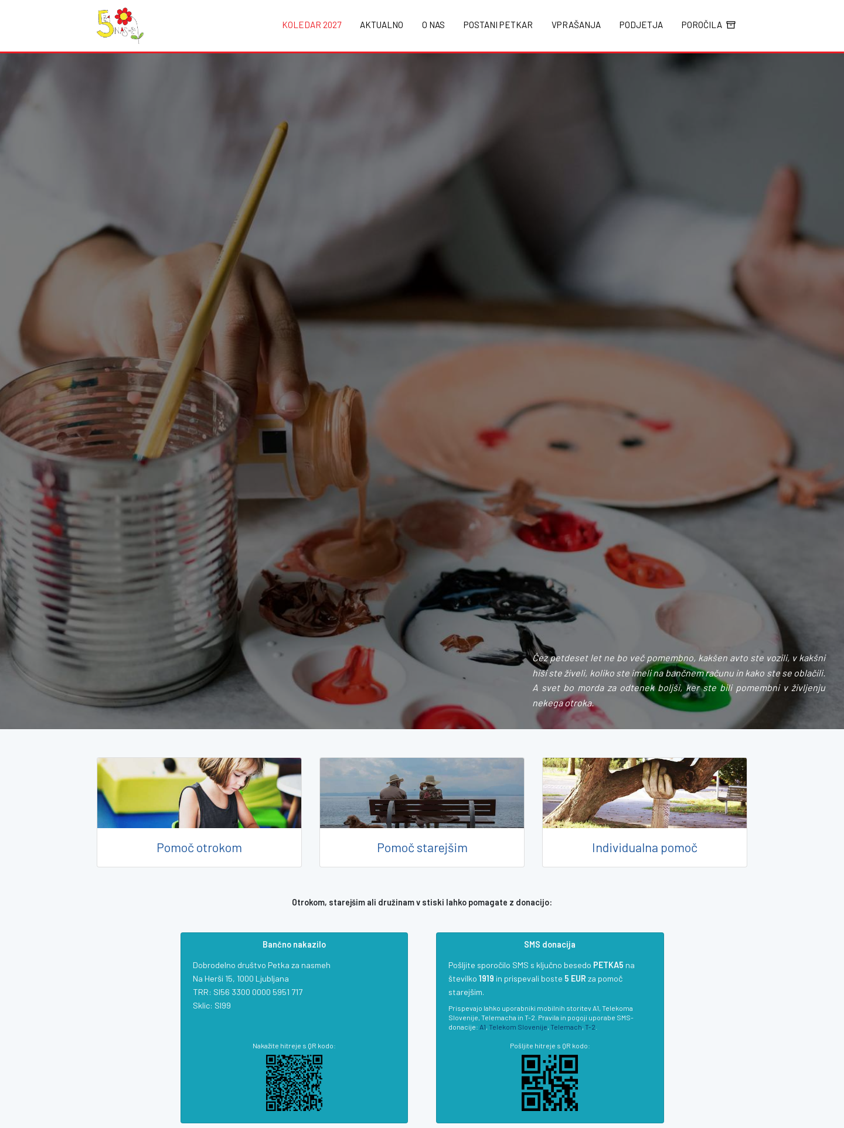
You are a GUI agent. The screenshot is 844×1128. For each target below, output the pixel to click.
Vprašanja (576, 24)
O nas (433, 24)
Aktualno (381, 24)
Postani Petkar (498, 24)
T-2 (590, 1027)
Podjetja (641, 24)
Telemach (566, 1027)
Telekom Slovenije (518, 1027)
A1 (482, 1027)
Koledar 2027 (311, 24)
